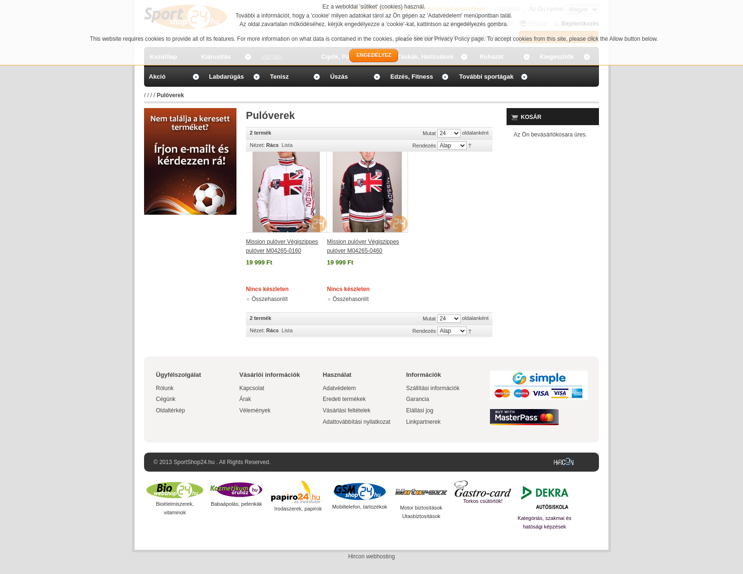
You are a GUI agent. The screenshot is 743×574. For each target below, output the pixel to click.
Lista (286, 145)
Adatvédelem (339, 388)
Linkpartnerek (423, 422)
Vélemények (255, 410)
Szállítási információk (433, 388)
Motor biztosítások (421, 507)
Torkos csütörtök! (482, 501)
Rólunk (164, 388)
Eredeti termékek (344, 399)
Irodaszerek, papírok (298, 508)
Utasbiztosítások (421, 516)
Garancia (417, 399)
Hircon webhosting (371, 556)
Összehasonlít (270, 299)
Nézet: (257, 145)
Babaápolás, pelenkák (236, 504)
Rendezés (424, 145)
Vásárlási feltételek (347, 410)
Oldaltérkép (170, 410)
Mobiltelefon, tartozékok (359, 507)
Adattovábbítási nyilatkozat (356, 422)
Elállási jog (419, 410)
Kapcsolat (251, 388)
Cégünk (165, 399)
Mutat (429, 133)
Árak (245, 399)
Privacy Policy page (459, 39)
